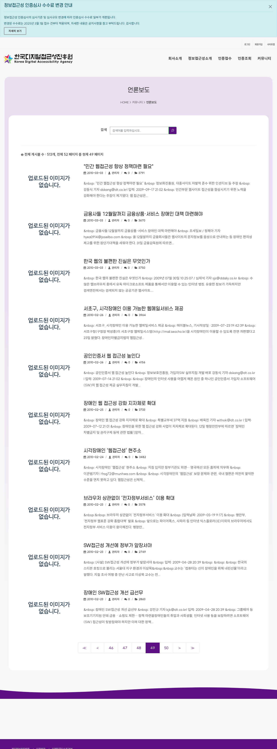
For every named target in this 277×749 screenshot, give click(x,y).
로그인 (247, 44)
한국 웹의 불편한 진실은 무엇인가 (117, 261)
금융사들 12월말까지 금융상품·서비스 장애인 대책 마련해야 (143, 214)
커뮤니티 (264, 58)
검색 (104, 130)
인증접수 (225, 58)
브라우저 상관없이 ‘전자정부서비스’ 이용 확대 (129, 498)
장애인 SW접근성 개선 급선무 (113, 593)
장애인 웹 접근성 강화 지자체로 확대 (120, 403)
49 (152, 647)
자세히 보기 (15, 31)
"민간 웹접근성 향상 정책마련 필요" (118, 166)
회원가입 (258, 44)
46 (111, 647)
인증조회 (245, 58)
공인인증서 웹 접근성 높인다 (112, 356)
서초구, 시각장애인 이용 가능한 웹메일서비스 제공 (133, 308)
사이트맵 (271, 44)
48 (139, 647)
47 (125, 647)
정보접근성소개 (200, 58)
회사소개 (175, 58)
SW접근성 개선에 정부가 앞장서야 (118, 545)
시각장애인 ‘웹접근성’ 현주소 (112, 450)
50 (166, 647)
